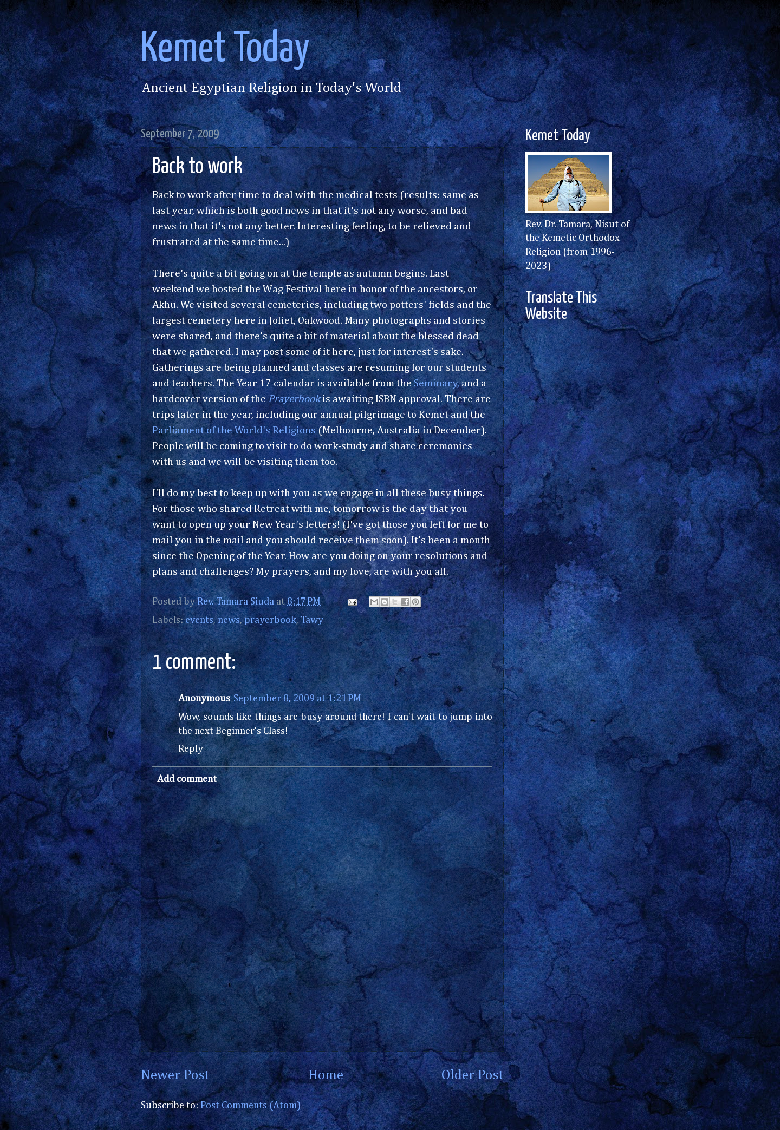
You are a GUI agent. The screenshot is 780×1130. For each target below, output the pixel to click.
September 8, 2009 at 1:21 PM (297, 699)
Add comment (187, 779)
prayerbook (270, 620)
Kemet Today (225, 49)
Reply (190, 749)
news (229, 620)
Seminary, (436, 383)
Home (325, 1075)
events (199, 620)
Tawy (312, 620)
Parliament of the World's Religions (234, 430)
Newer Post (175, 1075)
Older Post (472, 1075)
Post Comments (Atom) (250, 1106)
